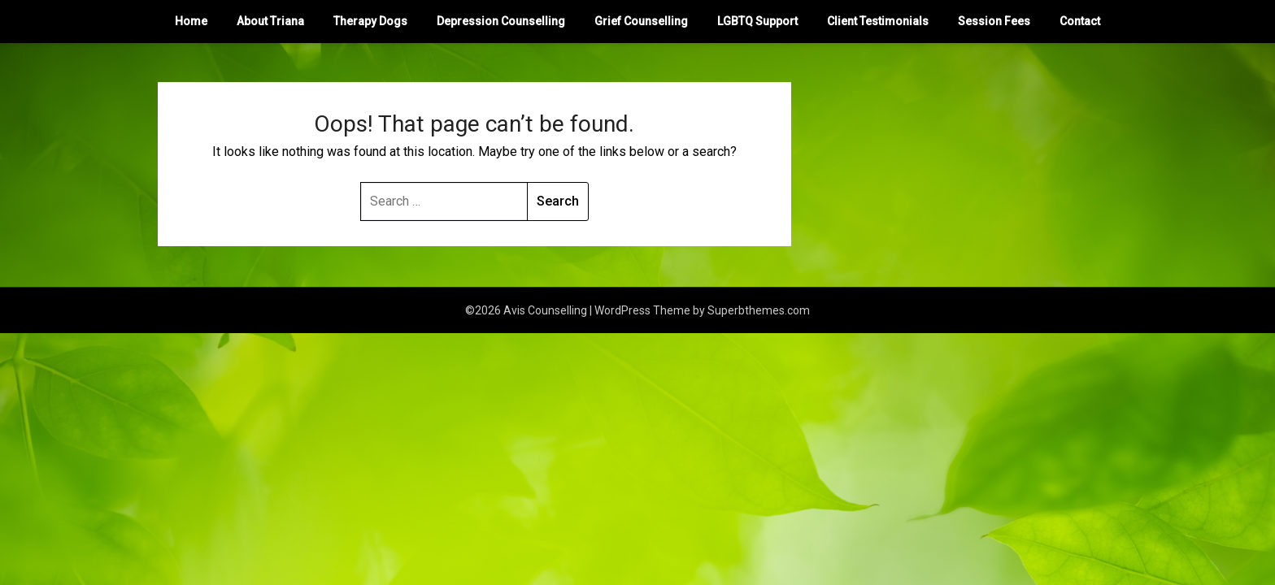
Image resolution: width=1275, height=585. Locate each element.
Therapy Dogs (370, 21)
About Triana (270, 21)
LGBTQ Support (757, 21)
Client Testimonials (878, 21)
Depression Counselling (501, 21)
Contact (1080, 21)
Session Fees (994, 21)
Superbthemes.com (758, 310)
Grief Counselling (641, 21)
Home (191, 21)
